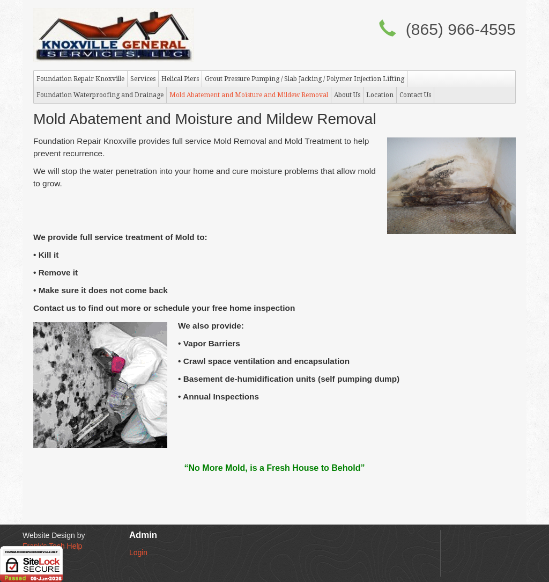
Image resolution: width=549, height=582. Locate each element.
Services (142, 79)
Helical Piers (180, 79)
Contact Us (415, 95)
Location (380, 95)
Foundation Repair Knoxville (80, 79)
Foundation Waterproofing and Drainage (100, 95)
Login (138, 552)
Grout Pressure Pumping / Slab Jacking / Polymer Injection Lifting (304, 79)
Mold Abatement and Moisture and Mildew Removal (248, 95)
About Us (347, 95)
